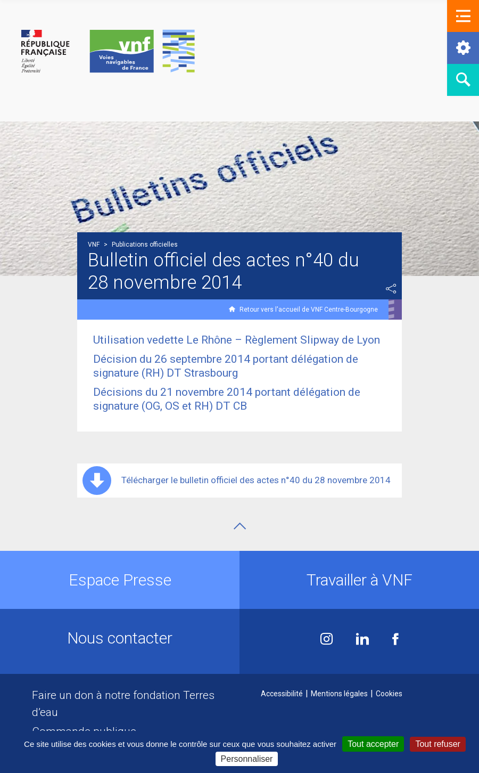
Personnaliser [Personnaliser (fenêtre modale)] (247, 758)
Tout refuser (437, 743)
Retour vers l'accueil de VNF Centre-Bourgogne (309, 309)
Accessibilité (282, 693)
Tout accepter (373, 743)
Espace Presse (120, 580)
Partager (391, 288)
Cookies (389, 693)
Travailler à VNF (359, 580)
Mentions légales (339, 693)
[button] (463, 16)
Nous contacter (119, 638)
